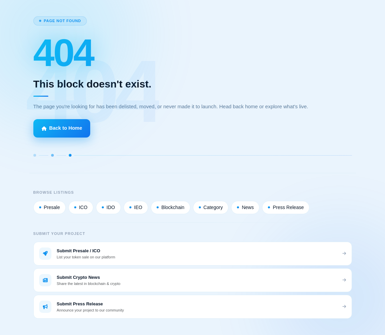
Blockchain (171, 207)
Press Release (286, 207)
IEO (135, 207)
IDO (108, 207)
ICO (80, 207)
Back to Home (62, 128)
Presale (49, 207)
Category (211, 207)
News (245, 207)
